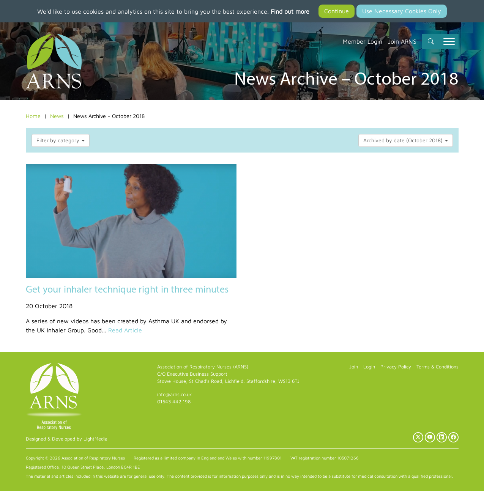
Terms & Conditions (437, 367)
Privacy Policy (395, 367)
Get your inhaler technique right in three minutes (127, 289)
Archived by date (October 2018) (405, 140)
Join (353, 367)
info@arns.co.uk (174, 394)
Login (369, 367)
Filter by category (60, 140)
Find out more (290, 11)
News (57, 116)
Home (33, 116)
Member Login (362, 41)
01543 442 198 (174, 401)
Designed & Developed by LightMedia (66, 439)
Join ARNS (402, 41)
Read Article (125, 330)
